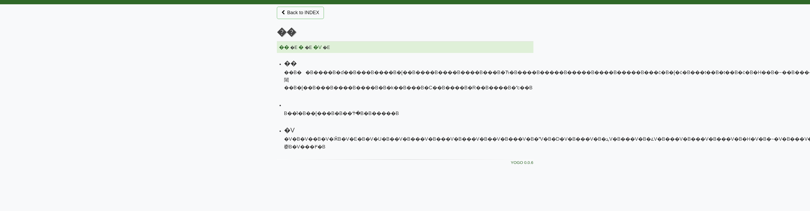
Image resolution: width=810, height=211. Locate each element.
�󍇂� (301, 47)
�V (317, 47)
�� (284, 47)
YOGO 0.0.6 (522, 162)
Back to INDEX (300, 12)
